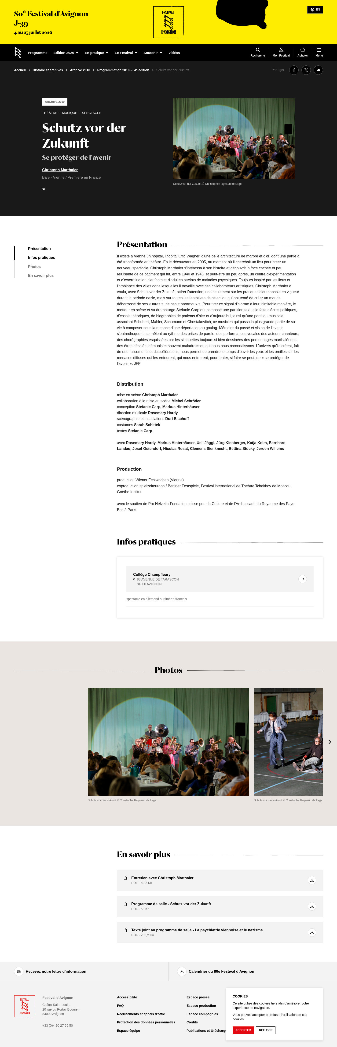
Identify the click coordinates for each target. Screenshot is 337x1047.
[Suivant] (330, 742)
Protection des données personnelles (146, 1022)
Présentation (39, 249)
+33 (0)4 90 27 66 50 (57, 1025)
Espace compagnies (202, 1014)
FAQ (120, 1006)
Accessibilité (127, 997)
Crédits (192, 1022)
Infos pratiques (41, 258)
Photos (34, 267)
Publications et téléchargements (212, 1031)
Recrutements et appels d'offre (141, 1014)
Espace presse (198, 997)
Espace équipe (128, 1031)
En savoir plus (41, 276)
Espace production (201, 1006)
